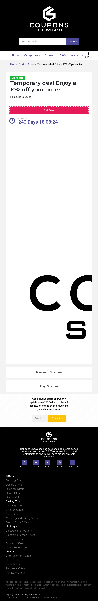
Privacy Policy (32, 597)
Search (73, 41)
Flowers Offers (14, 560)
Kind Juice (27, 64)
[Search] (49, 41)
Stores (49, 55)
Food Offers (13, 564)
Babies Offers (14, 484)
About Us (77, 55)
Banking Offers (15, 480)
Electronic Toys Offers (19, 530)
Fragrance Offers (16, 568)
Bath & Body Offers (17, 522)
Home (15, 55)
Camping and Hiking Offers (22, 518)
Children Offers (14, 509)
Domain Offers (14, 543)
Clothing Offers (15, 505)
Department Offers (17, 547)
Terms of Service (52, 597)
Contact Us (15, 597)
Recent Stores (49, 372)
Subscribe (57, 418)
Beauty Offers (14, 497)
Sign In (88, 55)
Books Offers (13, 493)
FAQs (63, 55)
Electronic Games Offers (20, 534)
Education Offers (16, 539)
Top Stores (49, 386)
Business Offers (15, 488)
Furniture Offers (15, 572)
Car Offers (12, 514)
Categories (31, 55)
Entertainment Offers (18, 555)
